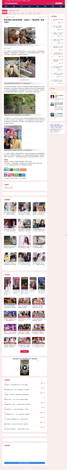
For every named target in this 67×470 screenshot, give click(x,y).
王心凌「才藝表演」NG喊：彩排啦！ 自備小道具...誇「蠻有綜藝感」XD (38, 347)
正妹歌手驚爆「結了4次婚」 (14, 10)
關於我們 (58, 124)
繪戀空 (14, 13)
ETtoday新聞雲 (7, 0)
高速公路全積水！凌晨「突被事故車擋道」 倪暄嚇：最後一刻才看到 (10, 248)
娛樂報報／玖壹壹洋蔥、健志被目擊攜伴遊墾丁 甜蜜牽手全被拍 (18, 161)
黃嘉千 (23, 13)
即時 (14, 6)
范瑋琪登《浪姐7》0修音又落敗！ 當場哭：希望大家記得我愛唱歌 (10, 231)
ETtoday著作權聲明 (21, 178)
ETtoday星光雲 (11, 3)
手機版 (12, 0)
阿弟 (26, 13)
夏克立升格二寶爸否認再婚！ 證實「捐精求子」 (57, 26)
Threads (56, 3)
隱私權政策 (52, 127)
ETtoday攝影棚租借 (58, 113)
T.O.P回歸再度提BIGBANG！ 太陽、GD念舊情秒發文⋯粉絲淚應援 (16, 414)
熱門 (22, 6)
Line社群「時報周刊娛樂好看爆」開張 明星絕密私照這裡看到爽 (18, 165)
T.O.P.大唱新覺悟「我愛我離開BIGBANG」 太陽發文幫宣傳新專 (16, 419)
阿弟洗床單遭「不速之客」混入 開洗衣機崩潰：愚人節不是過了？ (10, 264)
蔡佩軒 (38, 13)
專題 (61, 6)
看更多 (25, 351)
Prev (6, 284)
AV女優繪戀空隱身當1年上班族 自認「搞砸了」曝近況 (58, 53)
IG (61, 3)
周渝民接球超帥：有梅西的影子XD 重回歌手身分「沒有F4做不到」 (38, 334)
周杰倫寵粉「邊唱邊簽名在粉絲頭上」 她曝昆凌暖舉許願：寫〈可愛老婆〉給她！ (10, 320)
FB (60, 3)
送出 (53, 3)
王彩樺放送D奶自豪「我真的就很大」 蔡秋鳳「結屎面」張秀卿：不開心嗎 (24, 347)
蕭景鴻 (30, 13)
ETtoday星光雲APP (17, 0)
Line (58, 3)
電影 (53, 6)
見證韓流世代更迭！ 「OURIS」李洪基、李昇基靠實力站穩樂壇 (16, 399)
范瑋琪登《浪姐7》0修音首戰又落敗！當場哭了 (58, 40)
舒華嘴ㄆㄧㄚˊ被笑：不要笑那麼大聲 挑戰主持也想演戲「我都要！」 (10, 334)
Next (43, 284)
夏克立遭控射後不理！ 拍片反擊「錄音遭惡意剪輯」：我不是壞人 (16, 409)
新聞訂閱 (28, 0)
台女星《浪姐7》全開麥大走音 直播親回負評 (58, 67)
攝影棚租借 (24, 0)
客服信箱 (58, 125)
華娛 (45, 6)
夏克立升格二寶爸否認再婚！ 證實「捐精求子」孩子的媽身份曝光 (24, 214)
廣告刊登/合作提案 (53, 125)
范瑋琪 (10, 13)
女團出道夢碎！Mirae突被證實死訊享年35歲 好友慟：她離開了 (24, 231)
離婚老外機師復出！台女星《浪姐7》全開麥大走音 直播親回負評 (24, 248)
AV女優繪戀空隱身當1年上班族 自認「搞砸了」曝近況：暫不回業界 (39, 231)
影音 (30, 6)
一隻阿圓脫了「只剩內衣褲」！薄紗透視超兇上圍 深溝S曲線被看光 (16, 394)
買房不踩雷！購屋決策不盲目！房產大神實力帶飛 (59, 104)
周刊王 (6, 188)
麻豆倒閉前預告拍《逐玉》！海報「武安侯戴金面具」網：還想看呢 (16, 389)
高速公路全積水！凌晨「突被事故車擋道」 (58, 60)
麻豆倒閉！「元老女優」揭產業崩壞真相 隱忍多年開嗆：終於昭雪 (39, 214)
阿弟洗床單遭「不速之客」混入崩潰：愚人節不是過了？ (58, 80)
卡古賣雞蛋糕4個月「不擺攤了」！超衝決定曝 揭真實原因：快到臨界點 (17, 404)
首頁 (6, 6)
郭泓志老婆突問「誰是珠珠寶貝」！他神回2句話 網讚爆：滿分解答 (10, 214)
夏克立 (18, 13)
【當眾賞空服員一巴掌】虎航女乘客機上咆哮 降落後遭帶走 (24, 358)
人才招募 (55, 124)
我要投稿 (51, 124)
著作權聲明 (56, 127)
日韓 (37, 6)
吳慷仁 (11, 188)
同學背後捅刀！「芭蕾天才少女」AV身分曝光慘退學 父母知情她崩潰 (38, 248)
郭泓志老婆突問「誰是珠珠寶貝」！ (58, 20)
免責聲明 (59, 127)
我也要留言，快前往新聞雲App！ (24, 462)
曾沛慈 (34, 13)
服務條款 (61, 125)
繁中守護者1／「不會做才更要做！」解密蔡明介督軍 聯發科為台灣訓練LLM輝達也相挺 (23, 163)
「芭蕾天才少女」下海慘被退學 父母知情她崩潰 (58, 74)
